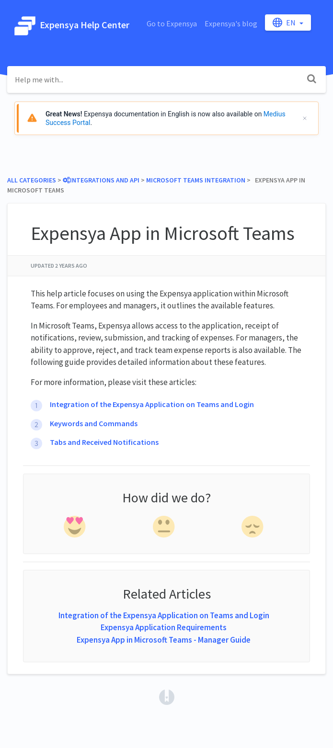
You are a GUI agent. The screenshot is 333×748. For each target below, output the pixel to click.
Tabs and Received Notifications (104, 442)
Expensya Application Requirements (164, 627)
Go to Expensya (172, 23)
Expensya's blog (231, 23)
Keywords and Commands (94, 423)
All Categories (31, 180)
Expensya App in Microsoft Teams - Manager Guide (164, 640)
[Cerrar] (304, 118)
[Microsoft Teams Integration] (195, 180)
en (285, 22)
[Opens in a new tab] (166, 696)
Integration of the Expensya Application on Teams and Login (152, 404)
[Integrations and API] (101, 180)
